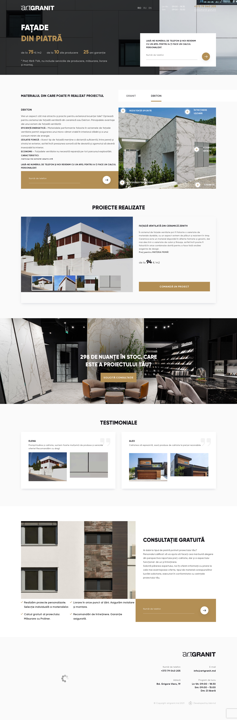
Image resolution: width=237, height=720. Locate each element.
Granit (131, 95)
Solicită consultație (118, 377)
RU (144, 7)
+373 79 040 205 (205, 6)
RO (139, 7)
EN (150, 7)
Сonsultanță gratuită (205, 10)
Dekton (156, 95)
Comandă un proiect (174, 286)
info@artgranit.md (205, 670)
